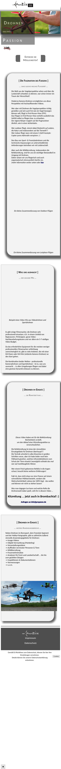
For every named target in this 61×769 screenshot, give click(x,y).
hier (42, 162)
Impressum (30, 638)
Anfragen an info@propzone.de (33, 502)
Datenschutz (30, 643)
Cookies (56, 656)
